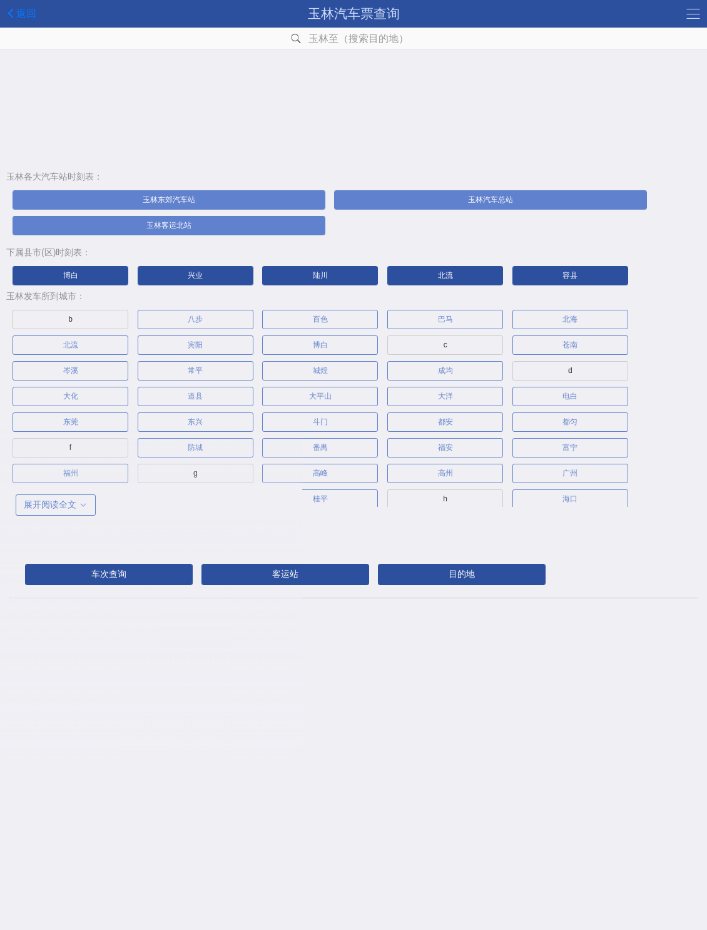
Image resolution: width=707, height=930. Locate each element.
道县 (195, 396)
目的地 (462, 574)
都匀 (569, 421)
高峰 (320, 473)
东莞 (70, 421)
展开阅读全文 (56, 504)
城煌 (320, 370)
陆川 (320, 275)
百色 (320, 319)
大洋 (445, 396)
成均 (445, 370)
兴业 (195, 275)
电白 (569, 396)
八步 (195, 319)
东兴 (195, 421)
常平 (195, 370)
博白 (70, 275)
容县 (569, 275)
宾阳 (195, 344)
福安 (445, 447)
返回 (19, 13)
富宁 (569, 447)
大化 (70, 396)
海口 (569, 498)
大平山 (320, 396)
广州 (569, 473)
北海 (569, 319)
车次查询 (108, 574)
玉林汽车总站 (490, 199)
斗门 (320, 421)
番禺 (320, 447)
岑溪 (70, 370)
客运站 (285, 574)
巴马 (445, 319)
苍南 (569, 344)
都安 (445, 421)
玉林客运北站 (168, 225)
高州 (445, 473)
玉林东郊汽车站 (169, 199)
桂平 (320, 498)
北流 (445, 275)
